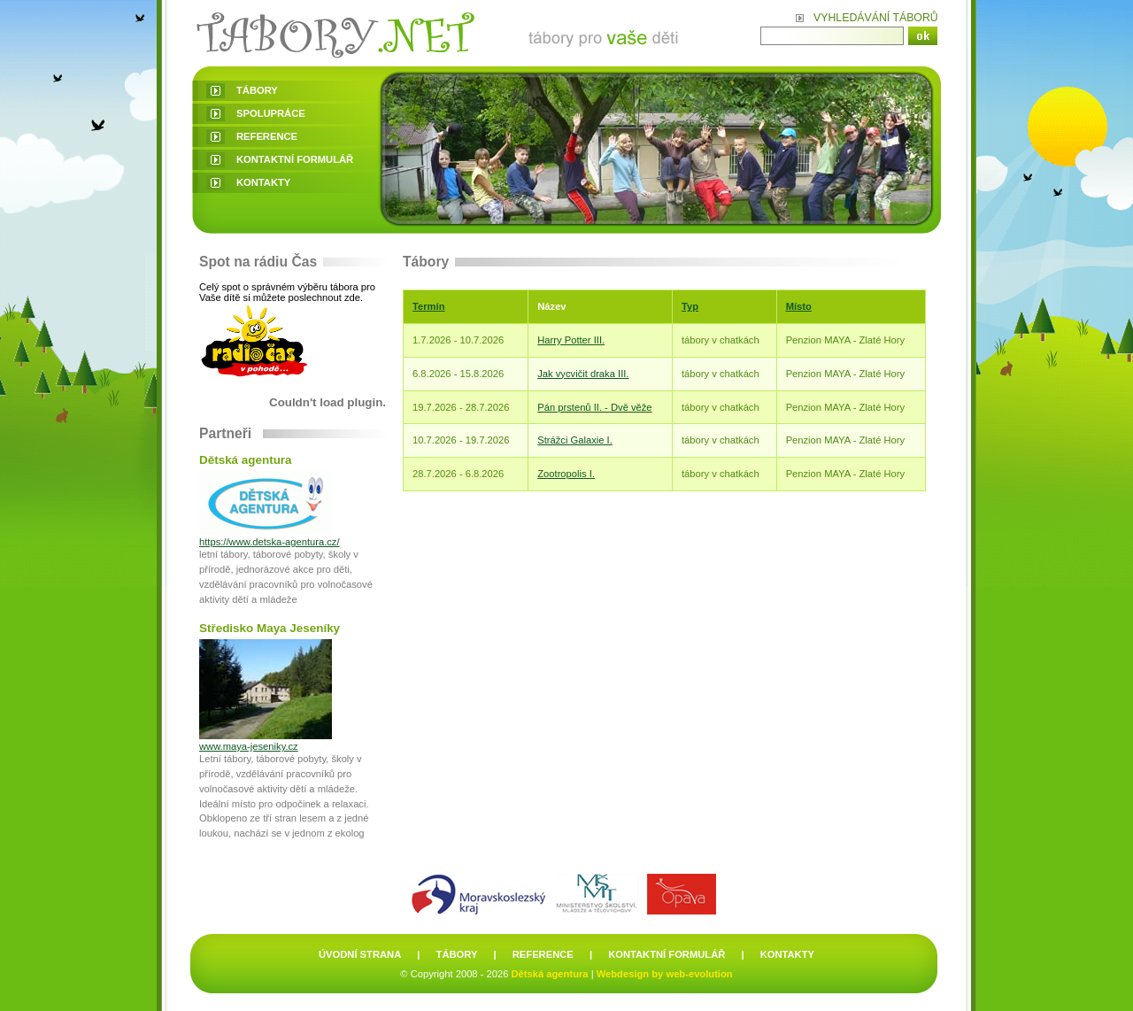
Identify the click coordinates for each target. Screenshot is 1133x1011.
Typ (690, 306)
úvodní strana (360, 954)
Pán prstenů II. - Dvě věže (594, 407)
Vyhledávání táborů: (875, 18)
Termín (428, 306)
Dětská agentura (550, 974)
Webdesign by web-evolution (665, 974)
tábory (257, 90)
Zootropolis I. (566, 473)
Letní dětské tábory (441, 33)
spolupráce (270, 113)
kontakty (263, 182)
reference (266, 136)
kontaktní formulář (294, 159)
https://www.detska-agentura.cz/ (269, 541)
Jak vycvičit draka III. (582, 373)
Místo (799, 306)
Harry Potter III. (571, 340)
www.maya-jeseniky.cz (248, 746)
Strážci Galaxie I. (575, 440)
